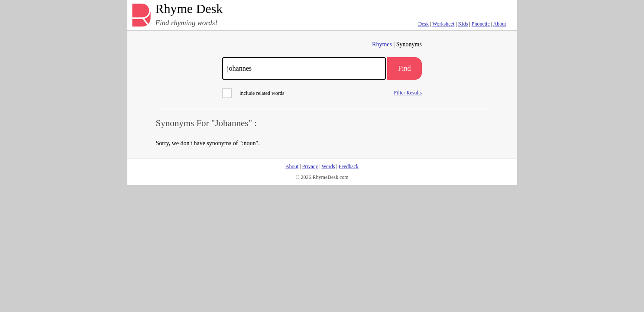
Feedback (349, 166)
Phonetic (481, 24)
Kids (463, 24)
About (499, 24)
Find (404, 68)
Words (328, 166)
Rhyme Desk (189, 9)
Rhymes (382, 44)
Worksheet (443, 24)
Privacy (310, 166)
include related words (253, 93)
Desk (423, 24)
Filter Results (408, 92)
